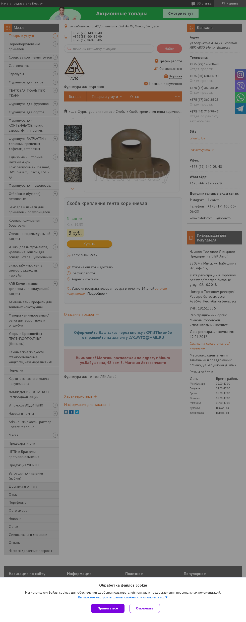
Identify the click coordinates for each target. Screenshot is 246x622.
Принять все (108, 608)
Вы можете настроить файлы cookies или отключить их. (121, 597)
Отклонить (144, 608)
